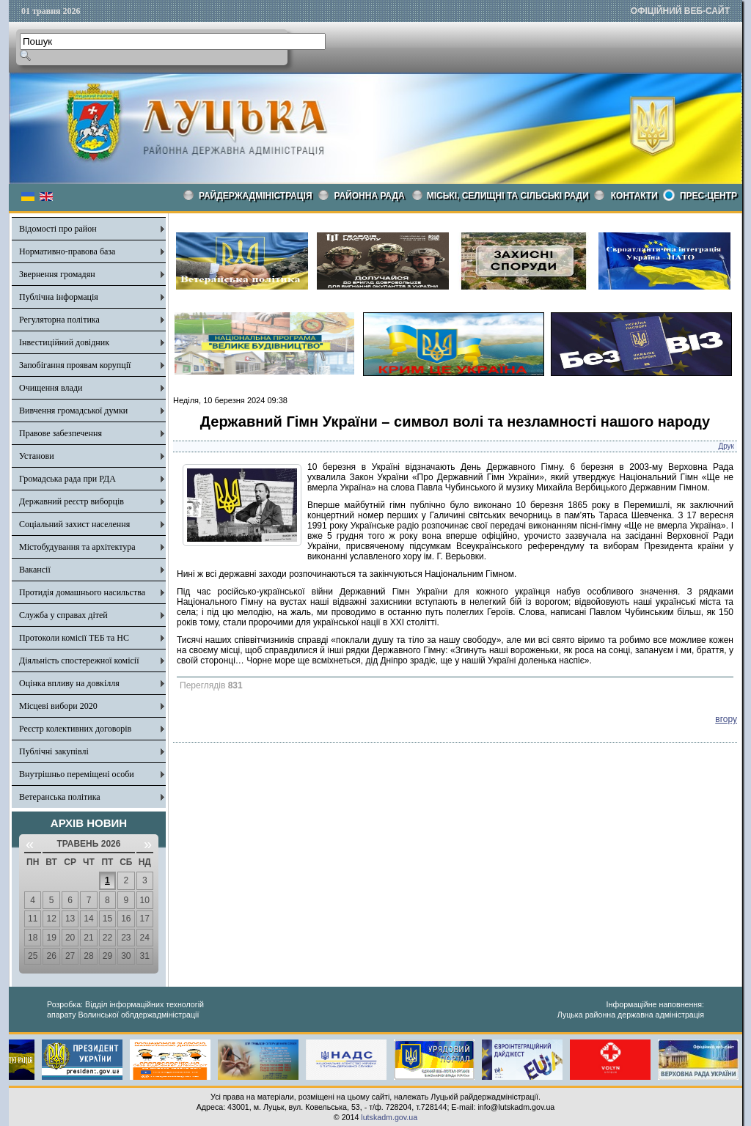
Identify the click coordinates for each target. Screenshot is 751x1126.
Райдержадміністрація (255, 196)
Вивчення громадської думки (73, 410)
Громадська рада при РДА (67, 479)
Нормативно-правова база (67, 251)
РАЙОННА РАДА (369, 196)
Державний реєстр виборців (71, 501)
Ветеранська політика (59, 797)
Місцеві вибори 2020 (58, 706)
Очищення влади (50, 388)
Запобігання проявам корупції (75, 365)
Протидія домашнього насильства (82, 592)
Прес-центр (708, 196)
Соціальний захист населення (74, 524)
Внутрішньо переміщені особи (76, 774)
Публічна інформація (58, 297)
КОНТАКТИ (634, 196)
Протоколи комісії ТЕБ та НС (74, 638)
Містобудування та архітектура (77, 547)
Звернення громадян (57, 274)
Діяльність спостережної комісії (79, 660)
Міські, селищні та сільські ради (508, 196)
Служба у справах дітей (63, 615)
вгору (726, 719)
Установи (36, 456)
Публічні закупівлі (54, 751)
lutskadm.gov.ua (389, 1117)
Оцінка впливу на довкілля (69, 683)
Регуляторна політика (59, 319)
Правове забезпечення (60, 433)
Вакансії (35, 569)
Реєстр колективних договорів (75, 729)
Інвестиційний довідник (64, 342)
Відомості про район (58, 229)
